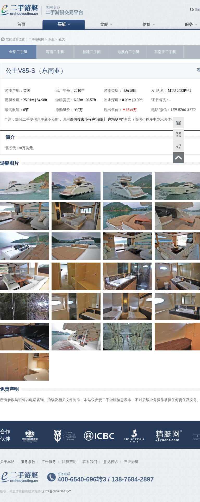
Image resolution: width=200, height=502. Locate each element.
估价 (148, 24)
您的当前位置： (17, 39)
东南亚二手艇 (165, 52)
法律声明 (69, 462)
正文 (62, 39)
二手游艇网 (36, 39)
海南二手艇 (55, 52)
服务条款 (28, 462)
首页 (21, 24)
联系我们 (90, 462)
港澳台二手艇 (128, 52)
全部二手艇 (18, 52)
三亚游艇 (131, 462)
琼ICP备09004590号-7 (56, 491)
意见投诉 (110, 462)
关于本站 (7, 462)
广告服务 (48, 462)
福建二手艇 (92, 52)
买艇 (64, 24)
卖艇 (106, 24)
